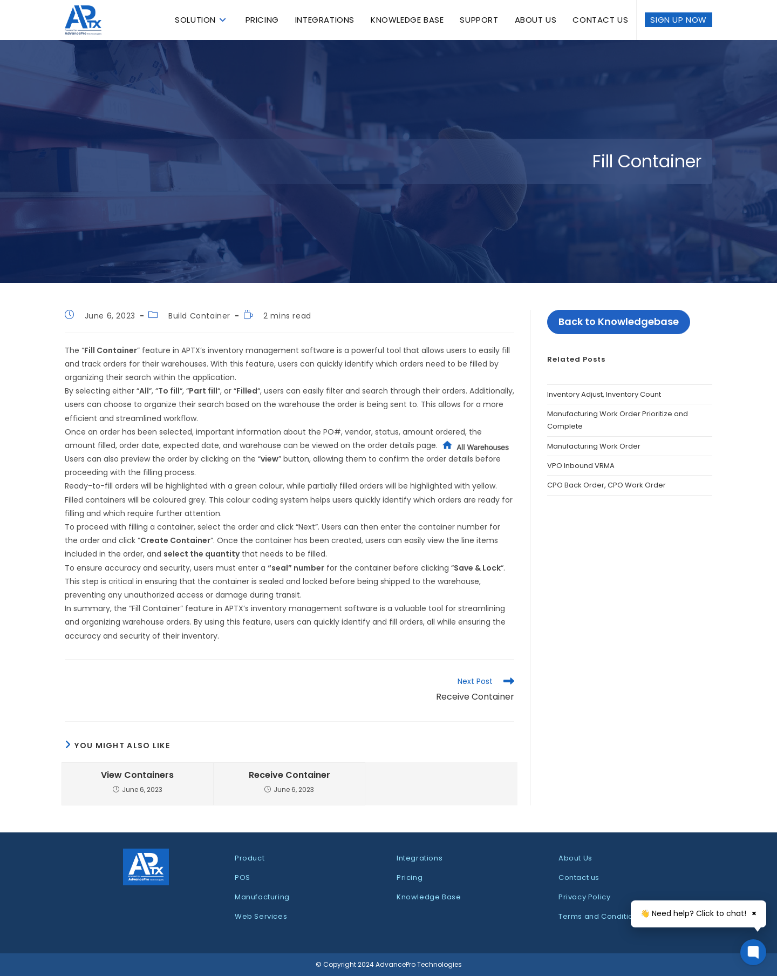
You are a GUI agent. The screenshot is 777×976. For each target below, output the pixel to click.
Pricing (409, 877)
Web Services (261, 916)
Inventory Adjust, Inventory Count (604, 394)
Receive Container (289, 775)
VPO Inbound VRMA (581, 465)
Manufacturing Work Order (593, 446)
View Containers (137, 775)
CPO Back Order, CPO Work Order (606, 485)
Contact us (578, 877)
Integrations (419, 858)
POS (242, 877)
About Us (575, 858)
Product (249, 858)
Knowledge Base (429, 897)
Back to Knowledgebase (618, 321)
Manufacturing (262, 897)
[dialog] (388, 949)
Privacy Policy (584, 897)
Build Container (199, 315)
